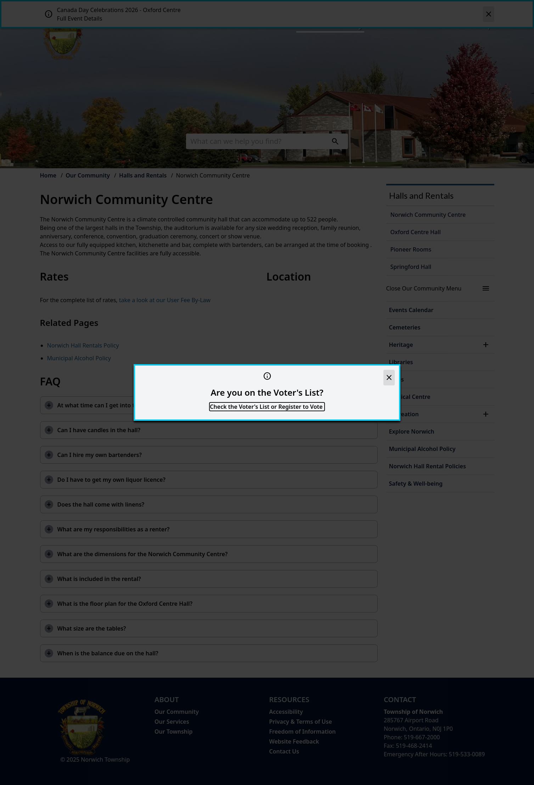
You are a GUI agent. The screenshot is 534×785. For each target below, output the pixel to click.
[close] (389, 377)
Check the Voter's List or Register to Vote (267, 407)
